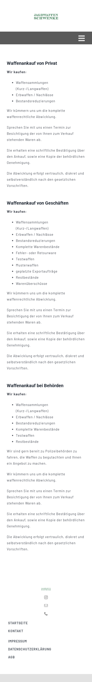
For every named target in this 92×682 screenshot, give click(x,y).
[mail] (46, 604)
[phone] (46, 612)
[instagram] (46, 596)
